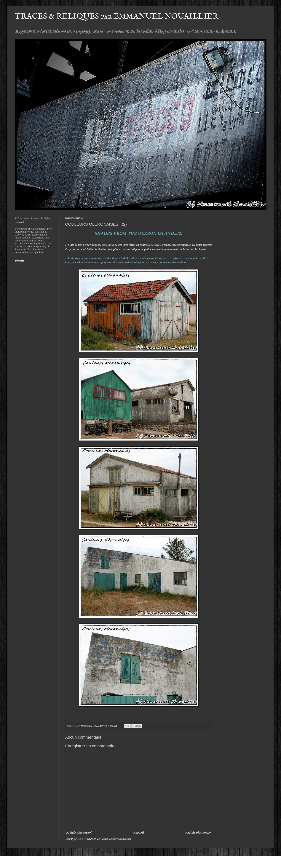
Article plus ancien (198, 833)
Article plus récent (79, 833)
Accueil (138, 833)
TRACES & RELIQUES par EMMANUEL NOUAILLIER (116, 16)
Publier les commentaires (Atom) (108, 839)
